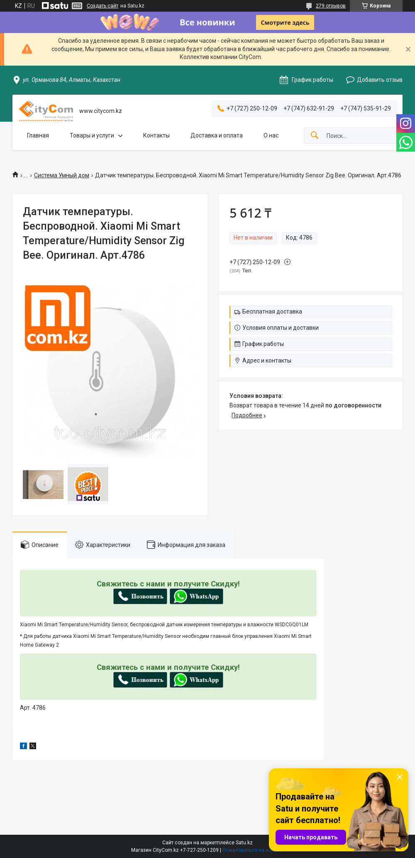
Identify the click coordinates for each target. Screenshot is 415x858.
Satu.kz (244, 843)
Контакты (156, 135)
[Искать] (314, 135)
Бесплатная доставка (272, 311)
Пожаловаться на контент (253, 850)
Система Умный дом (61, 175)
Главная (38, 135)
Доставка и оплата (216, 135)
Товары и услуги (92, 135)
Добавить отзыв (380, 79)
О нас (271, 135)
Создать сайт (102, 6)
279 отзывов (331, 6)
